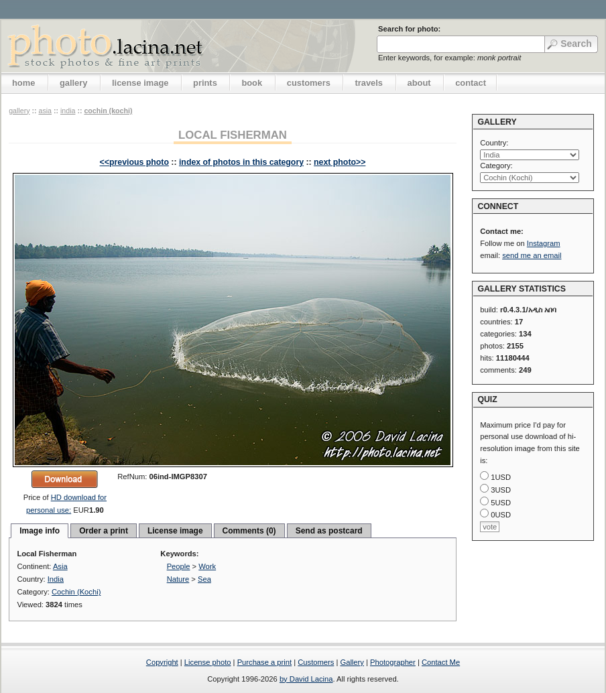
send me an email (531, 255)
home (23, 83)
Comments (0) (249, 531)
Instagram (543, 243)
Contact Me (441, 662)
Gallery (351, 662)
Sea (204, 579)
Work (207, 566)
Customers (316, 662)
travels (369, 83)
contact (470, 83)
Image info (39, 531)
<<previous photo (134, 162)
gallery (74, 83)
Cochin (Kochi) (108, 111)
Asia (45, 111)
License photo (207, 662)
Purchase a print (264, 662)
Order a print (103, 531)
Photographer (393, 662)
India (67, 111)
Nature (178, 579)
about (419, 83)
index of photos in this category (241, 162)
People (178, 566)
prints (205, 83)
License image (175, 531)
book (251, 83)
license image (140, 83)
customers (308, 83)
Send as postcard (329, 531)
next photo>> (339, 162)
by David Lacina (306, 679)
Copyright (162, 662)
